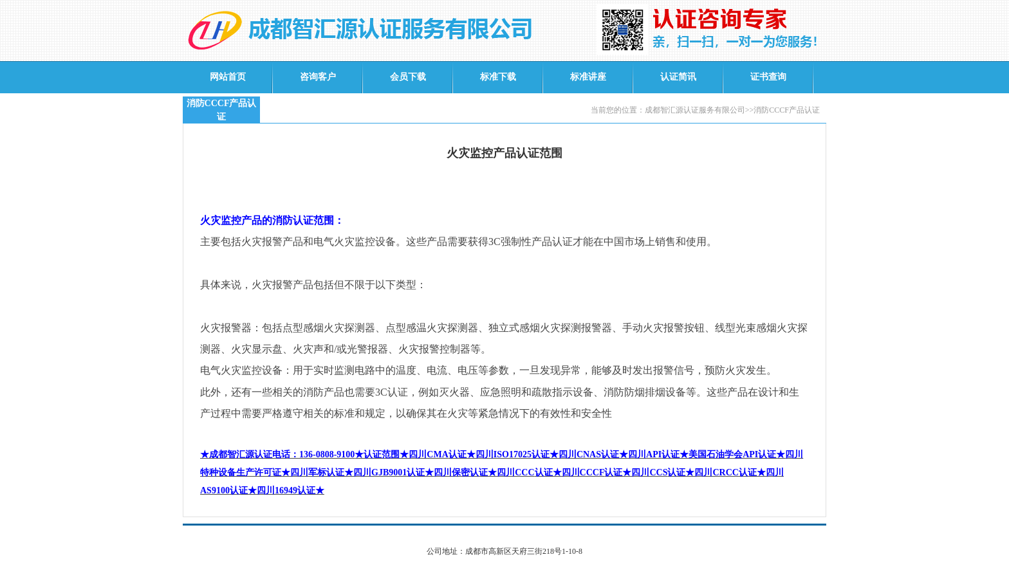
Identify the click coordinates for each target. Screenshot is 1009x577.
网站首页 (228, 77)
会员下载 (408, 77)
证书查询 (768, 77)
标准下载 (498, 77)
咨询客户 (318, 77)
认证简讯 (678, 77)
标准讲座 (588, 77)
